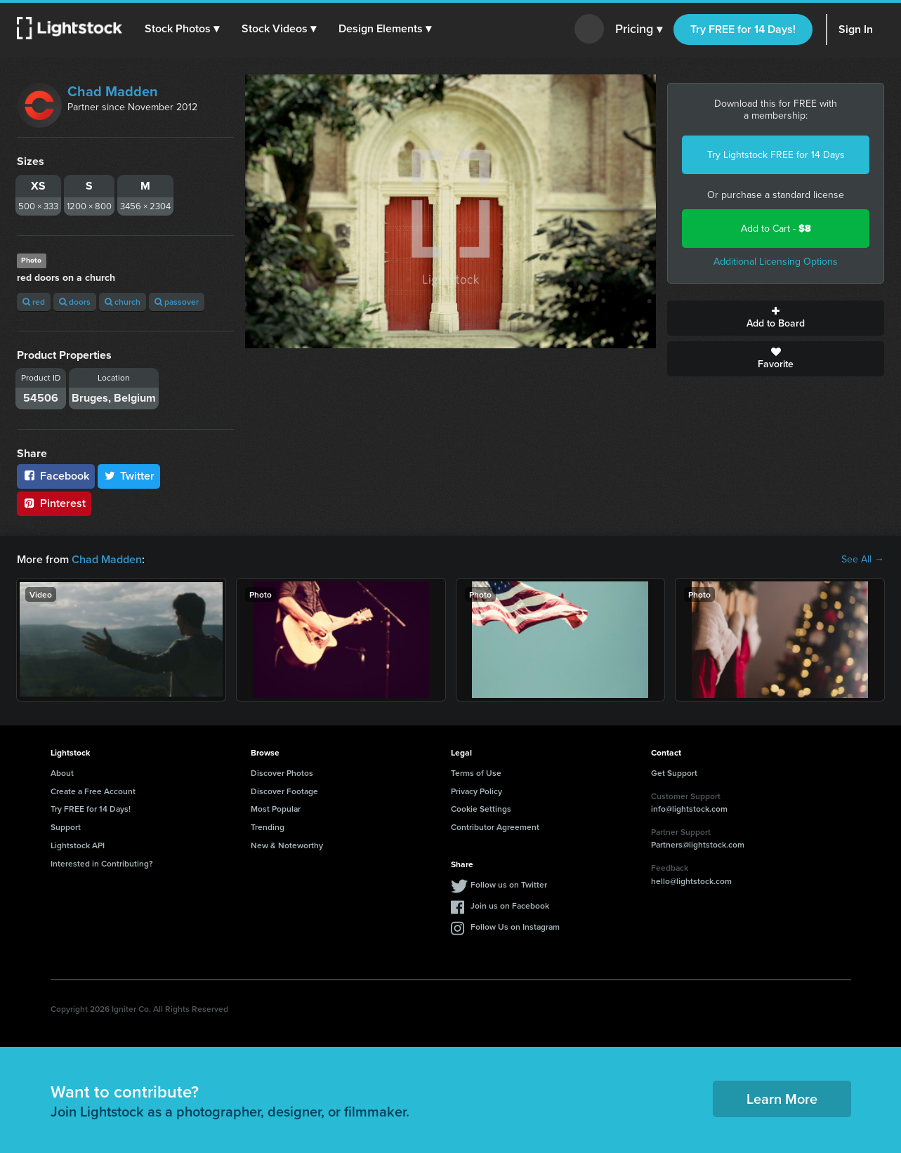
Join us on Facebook (510, 905)
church (122, 302)
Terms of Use (476, 773)
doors (75, 302)
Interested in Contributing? (102, 863)
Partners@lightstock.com (697, 844)
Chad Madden (112, 91)
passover (176, 302)
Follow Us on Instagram (515, 927)
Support (66, 827)
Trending (267, 827)
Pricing (638, 29)
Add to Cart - (776, 228)
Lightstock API (78, 845)
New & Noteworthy (287, 845)
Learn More (782, 1098)
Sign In (855, 29)
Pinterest (54, 503)
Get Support (674, 773)
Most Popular (276, 809)
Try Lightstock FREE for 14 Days (776, 154)
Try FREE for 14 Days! (743, 29)
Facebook (55, 476)
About (62, 773)
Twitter (129, 476)
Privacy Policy (476, 791)
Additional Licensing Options (775, 261)
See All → (862, 560)
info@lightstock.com (689, 809)
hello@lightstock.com (691, 881)
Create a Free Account (93, 791)
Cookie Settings (481, 809)
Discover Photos (282, 773)
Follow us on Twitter (509, 884)
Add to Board (775, 318)
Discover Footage (284, 791)
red (33, 302)
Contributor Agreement (495, 827)
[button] (182, 29)
